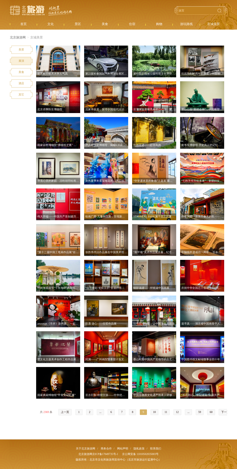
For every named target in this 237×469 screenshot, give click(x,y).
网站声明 (122, 448)
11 (166, 412)
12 (177, 412)
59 (199, 412)
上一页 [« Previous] (65, 412)
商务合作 (106, 448)
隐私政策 (139, 448)
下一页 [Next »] (225, 412)
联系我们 (155, 448)
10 (154, 412)
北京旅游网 (41, 10)
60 (211, 412)
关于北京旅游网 (85, 448)
